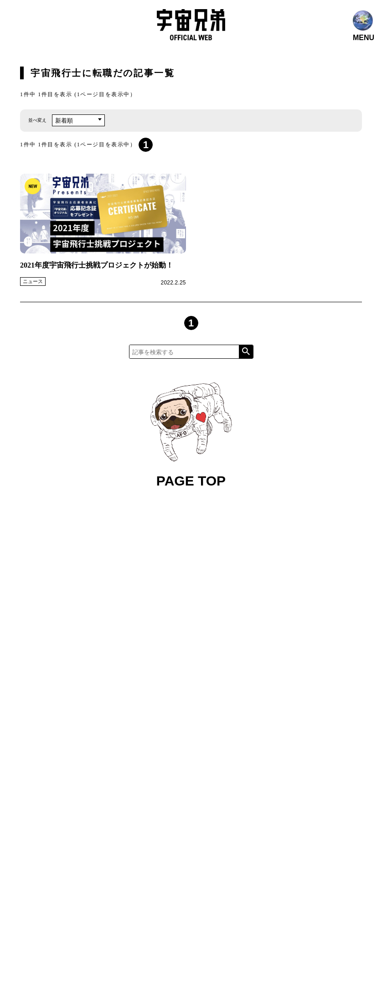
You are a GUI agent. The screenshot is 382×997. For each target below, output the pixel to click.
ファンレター (261, 599)
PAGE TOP (191, 435)
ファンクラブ (208, 582)
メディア (261, 564)
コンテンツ (166, 564)
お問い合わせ (169, 616)
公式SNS (162, 582)
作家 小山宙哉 (172, 599)
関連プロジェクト (266, 582)
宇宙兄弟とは (215, 564)
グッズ (218, 599)
